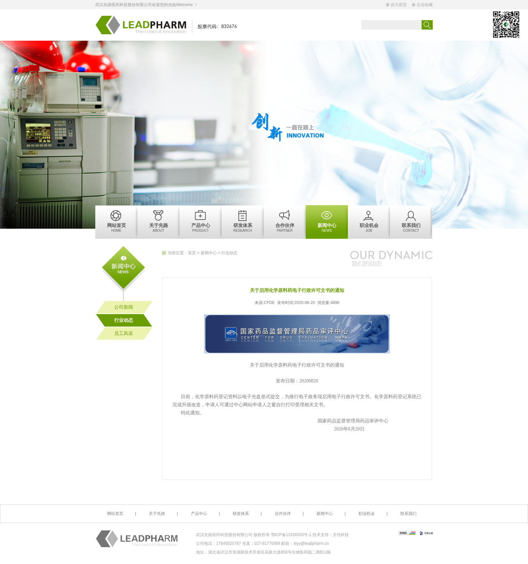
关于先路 (157, 513)
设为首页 (399, 4)
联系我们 (408, 513)
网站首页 (115, 513)
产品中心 (199, 513)
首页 (192, 253)
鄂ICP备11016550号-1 (291, 534)
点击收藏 (425, 4)
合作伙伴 (283, 513)
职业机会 (367, 513)
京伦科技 (341, 534)
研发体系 (241, 513)
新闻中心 (209, 253)
